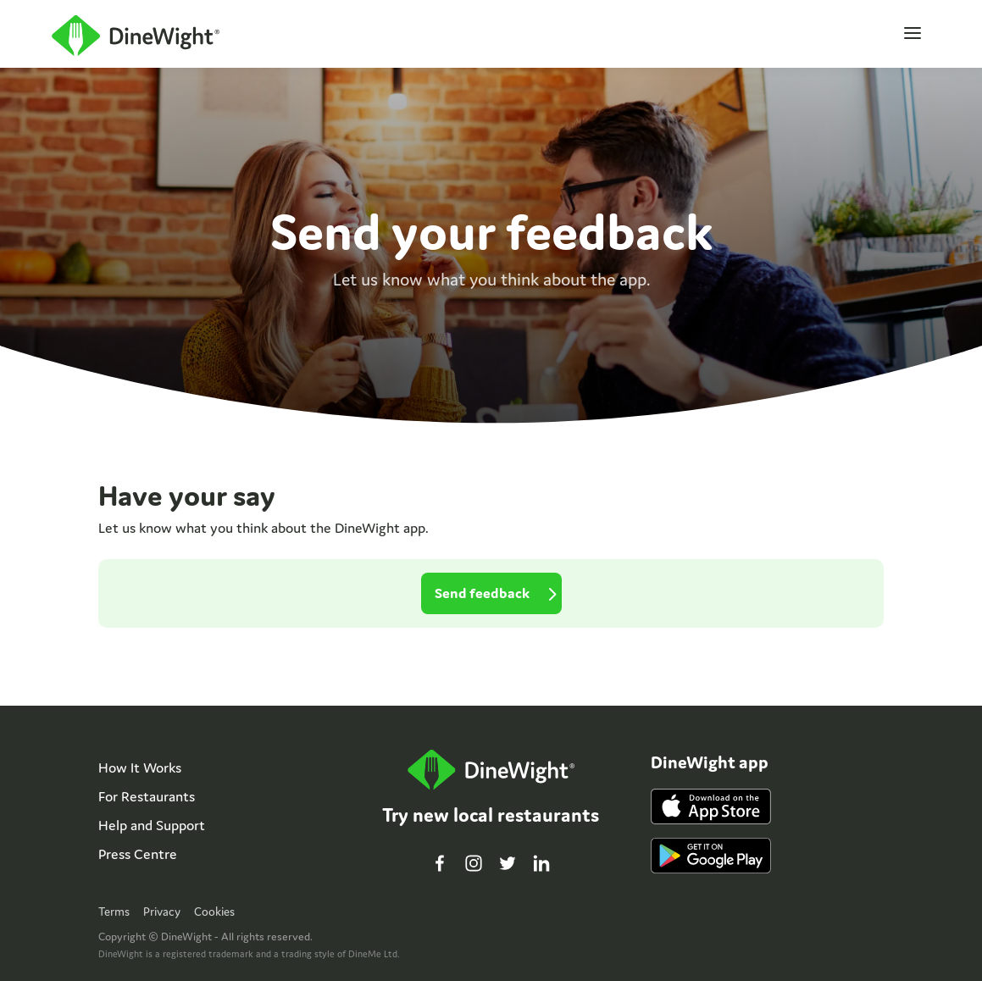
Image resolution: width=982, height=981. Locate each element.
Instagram (473, 863)
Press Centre (137, 854)
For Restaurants (146, 796)
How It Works (139, 767)
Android (711, 855)
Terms (114, 911)
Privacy (161, 911)
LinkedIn (541, 863)
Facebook (440, 863)
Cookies (214, 911)
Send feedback (482, 593)
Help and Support (151, 825)
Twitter (507, 863)
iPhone (711, 806)
